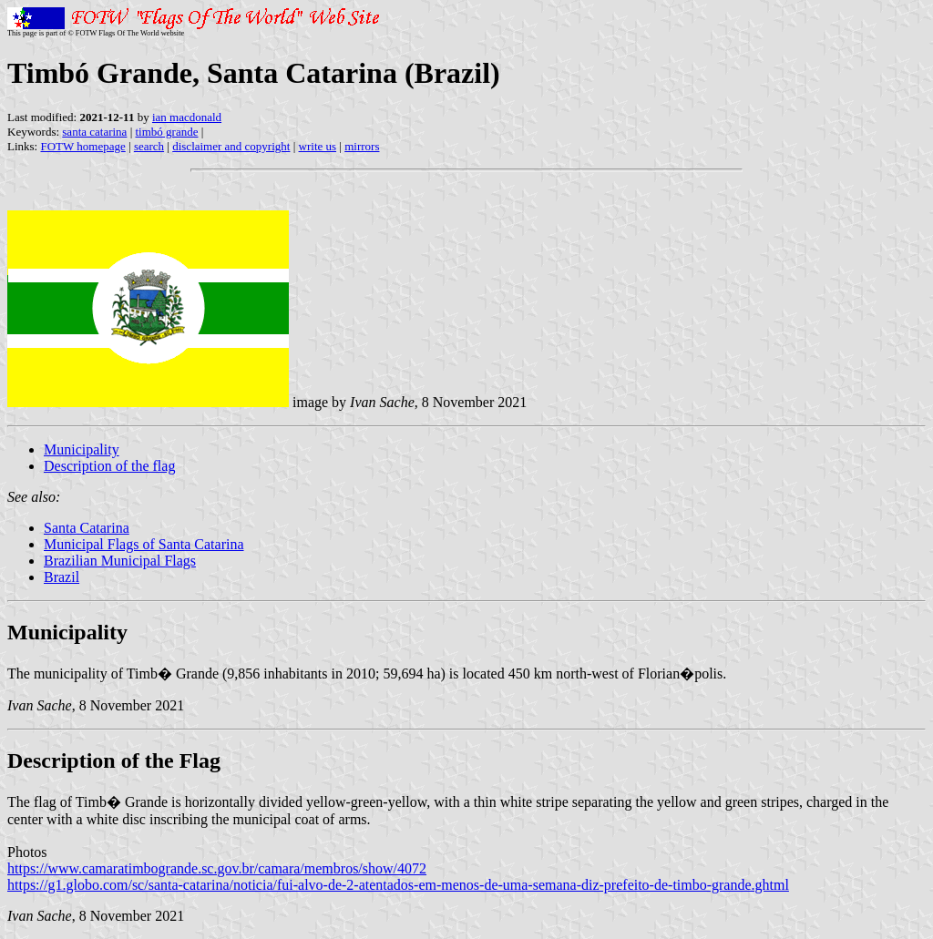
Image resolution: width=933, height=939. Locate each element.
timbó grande (167, 131)
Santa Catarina (86, 528)
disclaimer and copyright (231, 146)
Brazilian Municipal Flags (120, 560)
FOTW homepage (82, 146)
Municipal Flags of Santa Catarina (144, 544)
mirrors (361, 146)
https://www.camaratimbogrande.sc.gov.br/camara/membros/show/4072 (216, 868)
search (149, 146)
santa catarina (94, 131)
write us (318, 146)
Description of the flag (109, 466)
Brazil (61, 577)
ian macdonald (186, 117)
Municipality (81, 449)
